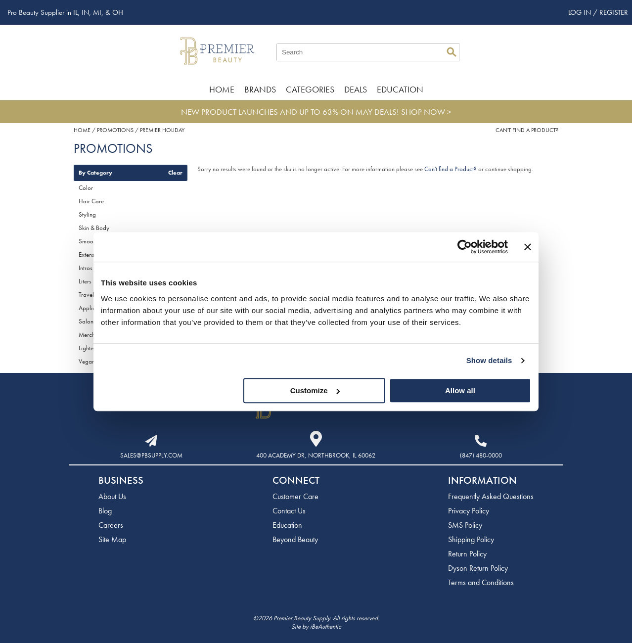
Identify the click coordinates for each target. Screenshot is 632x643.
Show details (489, 360)
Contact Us (289, 510)
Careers (110, 525)
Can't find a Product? (527, 130)
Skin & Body (94, 228)
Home (221, 89)
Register (613, 12)
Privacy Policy (468, 510)
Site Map (112, 539)
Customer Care (295, 496)
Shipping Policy (471, 539)
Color (86, 188)
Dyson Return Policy (478, 568)
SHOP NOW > (426, 111)
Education (400, 89)
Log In (580, 12)
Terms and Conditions (481, 582)
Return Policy (467, 554)
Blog (105, 510)
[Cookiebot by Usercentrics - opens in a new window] (464, 246)
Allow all (460, 390)
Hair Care (91, 201)
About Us (112, 496)
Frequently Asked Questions (491, 496)
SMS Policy (465, 525)
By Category (95, 173)
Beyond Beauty (295, 539)
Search (451, 52)
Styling (87, 214)
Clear (175, 173)
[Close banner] (527, 246)
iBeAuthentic (325, 626)
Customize (315, 390)
